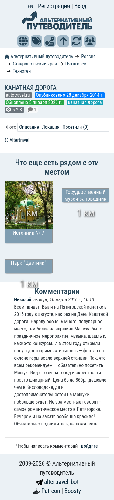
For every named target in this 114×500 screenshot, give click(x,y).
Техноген (22, 71)
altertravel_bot (57, 481)
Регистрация (54, 6)
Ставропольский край (35, 64)
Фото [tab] (11, 127)
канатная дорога (85, 102)
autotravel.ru (18, 95)
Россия (88, 56)
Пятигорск (75, 64)
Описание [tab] (29, 127)
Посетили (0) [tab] (75, 127)
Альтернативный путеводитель (39, 56)
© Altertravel (17, 140)
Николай (22, 299)
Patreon (51, 491)
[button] (23, 41)
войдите (89, 446)
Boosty (72, 491)
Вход (80, 6)
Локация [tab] (51, 127)
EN (30, 6)
